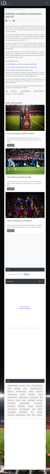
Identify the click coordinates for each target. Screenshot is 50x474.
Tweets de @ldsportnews (25, 308)
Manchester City (12, 409)
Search (26, 274)
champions (13, 91)
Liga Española (11, 406)
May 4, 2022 (34, 67)
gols (41, 397)
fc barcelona (31, 394)
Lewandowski (11, 403)
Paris (14, 94)
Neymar (40, 409)
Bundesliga (17, 388)
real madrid (20, 94)
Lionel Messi (21, 406)
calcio (25, 388)
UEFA (33, 415)
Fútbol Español (34, 397)
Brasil (9, 388)
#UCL (21, 64)
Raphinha (39, 412)
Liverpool (8, 94)
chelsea (31, 391)
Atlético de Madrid (13, 385)
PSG (32, 412)
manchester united (24, 409)
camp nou (10, 391)
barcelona (22, 385)
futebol (40, 394)
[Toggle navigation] (46, 3)
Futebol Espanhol (12, 397)
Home (6, 9)
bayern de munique (37, 385)
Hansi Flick (10, 400)
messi (33, 409)
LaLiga (23, 400)
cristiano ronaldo (12, 394)
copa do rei (39, 391)
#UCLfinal (12, 64)
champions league (25, 91)
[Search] (15, 274)
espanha (22, 394)
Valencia (39, 415)
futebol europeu (23, 397)
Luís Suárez (39, 406)
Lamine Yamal (31, 400)
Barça (28, 385)
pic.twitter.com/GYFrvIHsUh (30, 64)
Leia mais (11, 145)
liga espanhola (38, 403)
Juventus (17, 400)
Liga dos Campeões (38, 91)
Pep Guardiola (11, 412)
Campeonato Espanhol (36, 388)
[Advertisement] (25, 256)
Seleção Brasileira (20, 415)
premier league (23, 412)
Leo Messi (39, 400)
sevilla (28, 415)
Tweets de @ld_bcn (25, 306)
